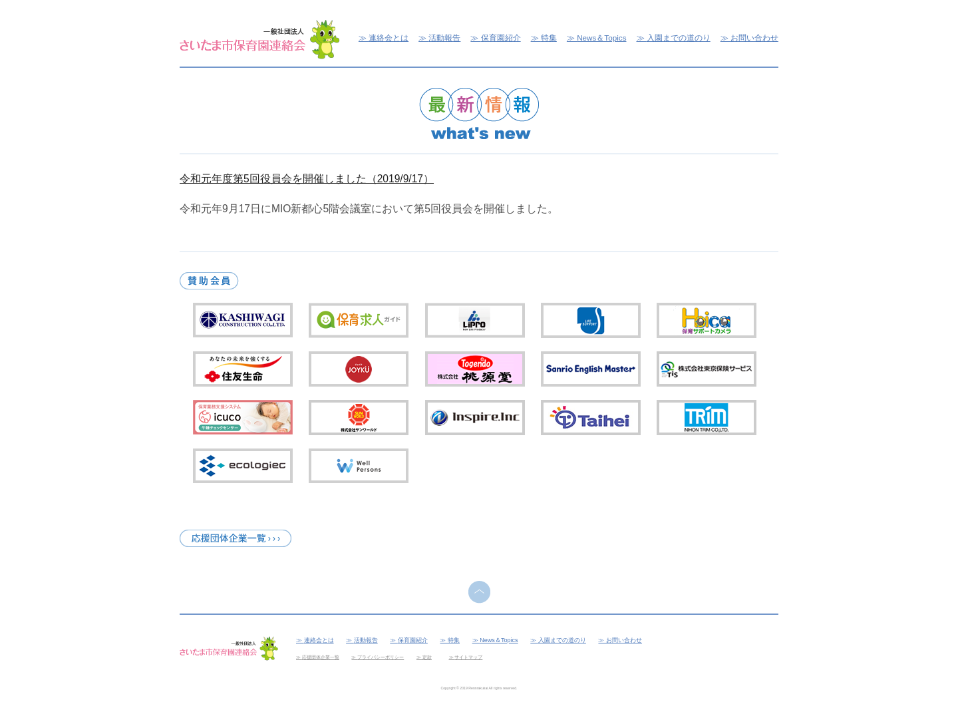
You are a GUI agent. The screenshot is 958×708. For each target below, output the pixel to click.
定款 (427, 657)
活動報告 (444, 37)
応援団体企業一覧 (320, 657)
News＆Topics (601, 37)
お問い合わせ (754, 37)
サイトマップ (468, 657)
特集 (549, 37)
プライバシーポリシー (380, 657)
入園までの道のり (679, 37)
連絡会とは (388, 37)
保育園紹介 (501, 37)
